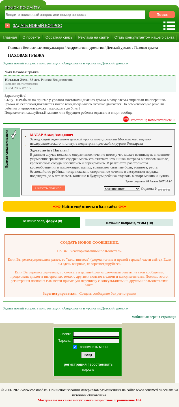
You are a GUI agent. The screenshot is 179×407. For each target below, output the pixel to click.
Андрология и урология (85, 47)
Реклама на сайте (93, 37)
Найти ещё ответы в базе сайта (89, 206)
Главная (10, 37)
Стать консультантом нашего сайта (144, 37)
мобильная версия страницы (154, 317)
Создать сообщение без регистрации (107, 293)
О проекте (31, 37)
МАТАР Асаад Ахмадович (51, 134)
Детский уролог (119, 47)
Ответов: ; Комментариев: (152, 120)
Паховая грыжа (146, 47)
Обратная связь (59, 37)
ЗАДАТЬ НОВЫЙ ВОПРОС (37, 25)
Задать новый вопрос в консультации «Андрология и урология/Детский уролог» (65, 63)
